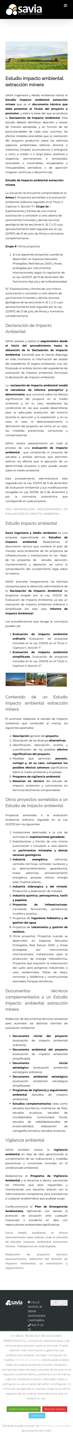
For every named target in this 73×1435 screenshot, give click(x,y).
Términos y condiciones (55, 1425)
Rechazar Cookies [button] (54, 1409)
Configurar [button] (37, 1415)
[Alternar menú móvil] (66, 5)
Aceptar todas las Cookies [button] (23, 1409)
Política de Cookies (27, 1360)
